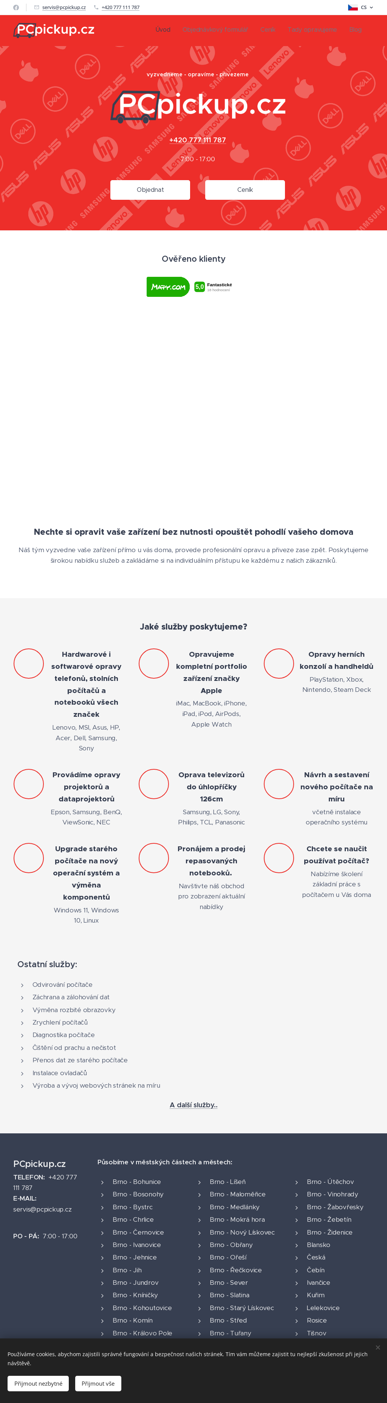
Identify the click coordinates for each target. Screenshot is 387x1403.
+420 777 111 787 (120, 7)
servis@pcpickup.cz (64, 7)
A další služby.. (194, 1104)
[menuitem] (315, 30)
